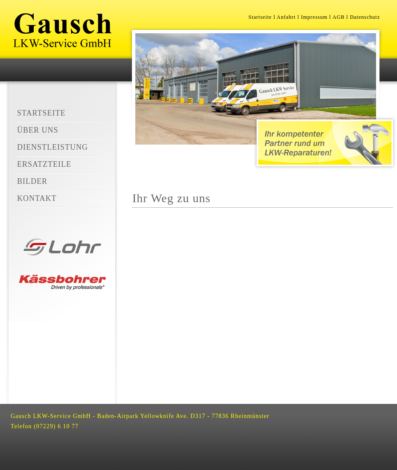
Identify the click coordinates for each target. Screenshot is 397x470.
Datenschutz (365, 17)
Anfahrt (286, 17)
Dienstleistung (52, 147)
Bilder (32, 181)
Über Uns (37, 130)
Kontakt (37, 198)
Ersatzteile (44, 164)
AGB (338, 17)
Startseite (41, 113)
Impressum (314, 17)
